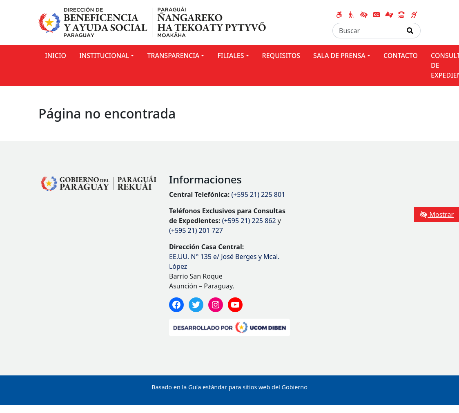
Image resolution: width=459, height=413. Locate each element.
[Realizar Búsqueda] (410, 30)
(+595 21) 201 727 (196, 230)
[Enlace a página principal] (152, 21)
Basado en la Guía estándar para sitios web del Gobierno (229, 387)
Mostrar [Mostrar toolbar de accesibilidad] (436, 214)
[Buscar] (366, 30)
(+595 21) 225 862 (249, 220)
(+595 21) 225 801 (258, 194)
